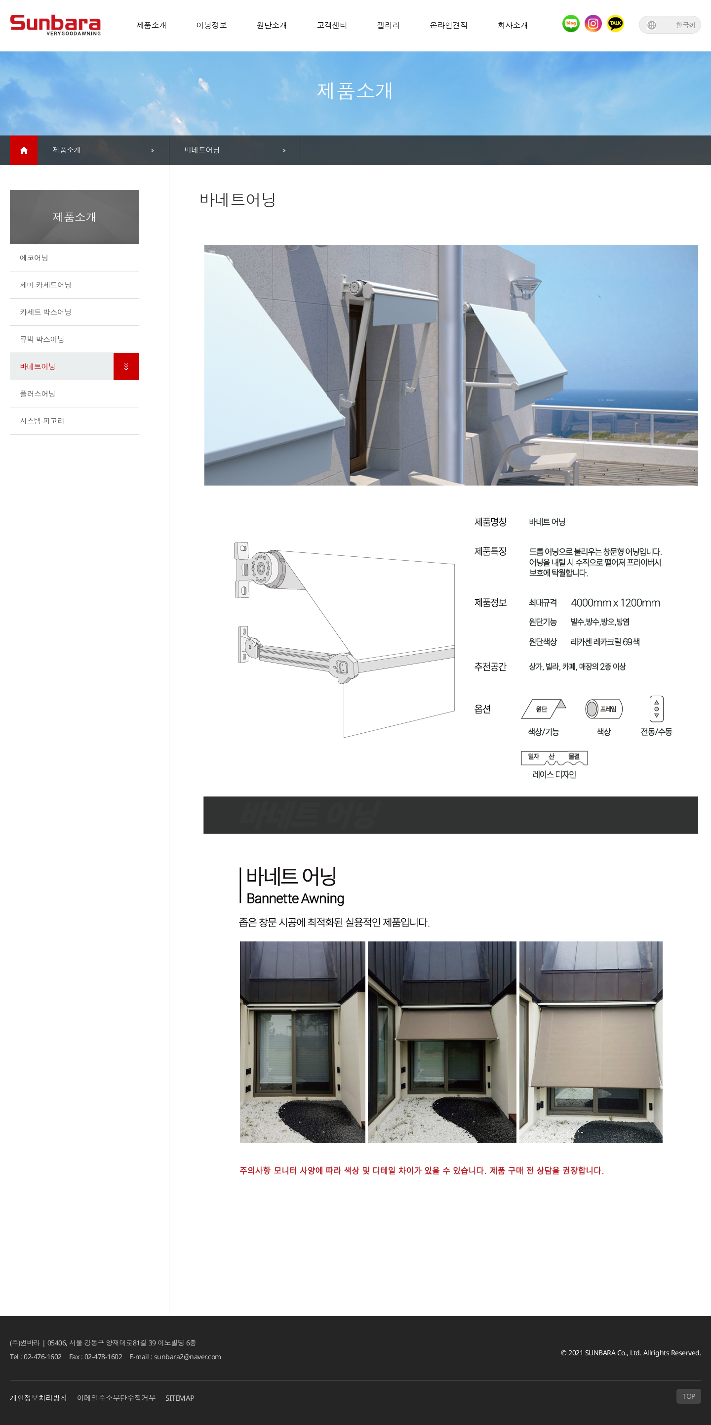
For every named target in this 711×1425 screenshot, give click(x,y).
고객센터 (332, 25)
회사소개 (513, 25)
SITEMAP (180, 1398)
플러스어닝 (38, 394)
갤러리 (388, 25)
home (24, 150)
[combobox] (103, 150)
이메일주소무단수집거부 (116, 1398)
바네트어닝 (38, 366)
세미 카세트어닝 (46, 285)
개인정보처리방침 (38, 1398)
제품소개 (151, 25)
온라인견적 (449, 25)
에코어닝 (34, 258)
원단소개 (272, 25)
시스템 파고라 (42, 421)
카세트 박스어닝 (46, 312)
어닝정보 (212, 25)
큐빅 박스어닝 (42, 339)
